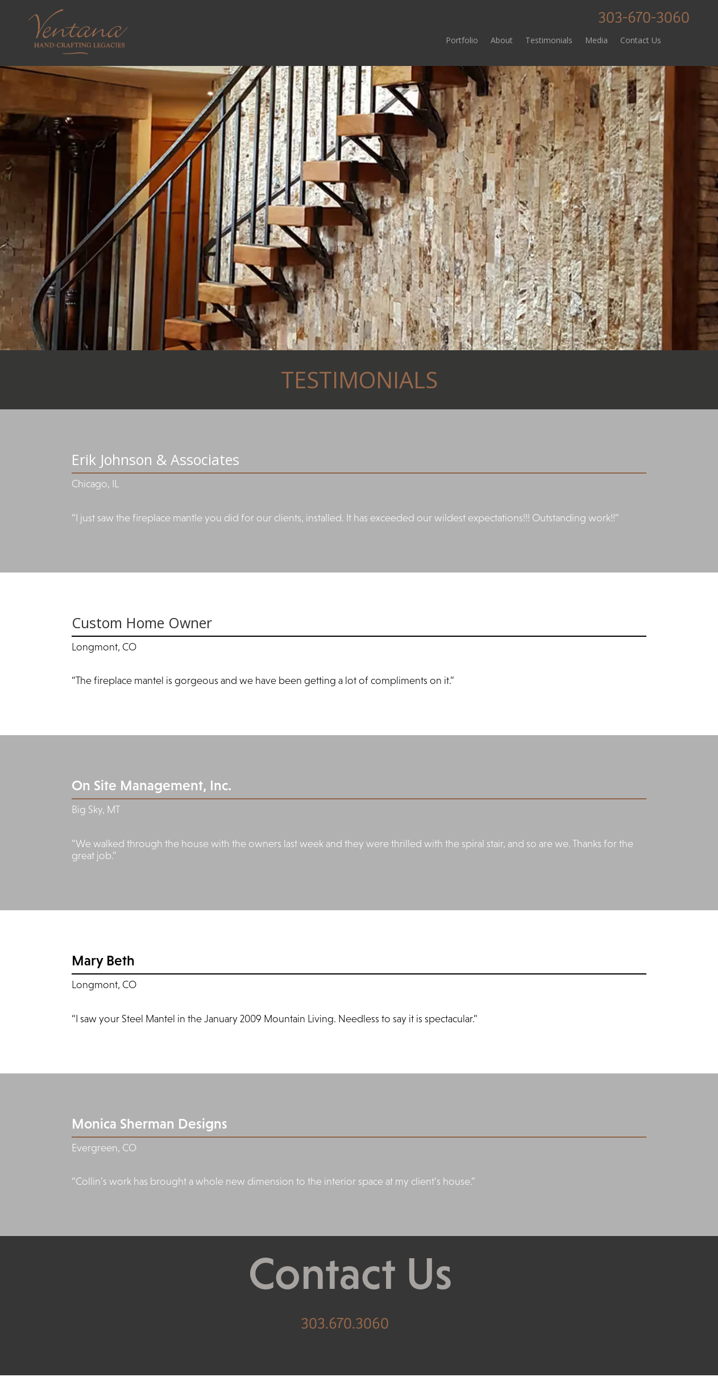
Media (596, 40)
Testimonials (548, 40)
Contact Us (640, 40)
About (502, 40)
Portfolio (462, 40)
